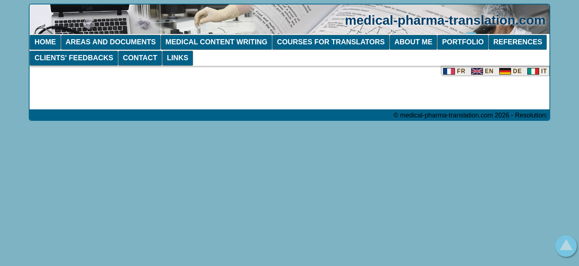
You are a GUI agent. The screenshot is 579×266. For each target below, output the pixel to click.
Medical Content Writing (216, 42)
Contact (140, 58)
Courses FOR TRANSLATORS (331, 42)
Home (45, 42)
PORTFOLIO (463, 42)
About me (413, 42)
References (517, 42)
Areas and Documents (111, 42)
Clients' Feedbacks (73, 58)
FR (454, 71)
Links (177, 58)
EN (482, 71)
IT (537, 71)
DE (510, 71)
